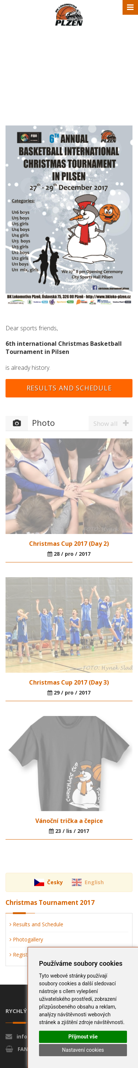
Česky (55, 882)
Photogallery (26, 939)
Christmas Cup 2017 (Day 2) (69, 544)
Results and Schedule (69, 387)
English (94, 882)
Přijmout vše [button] (83, 1037)
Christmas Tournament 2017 (50, 902)
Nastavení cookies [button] (83, 1050)
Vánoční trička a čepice (69, 821)
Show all (112, 423)
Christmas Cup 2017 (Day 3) (69, 682)
